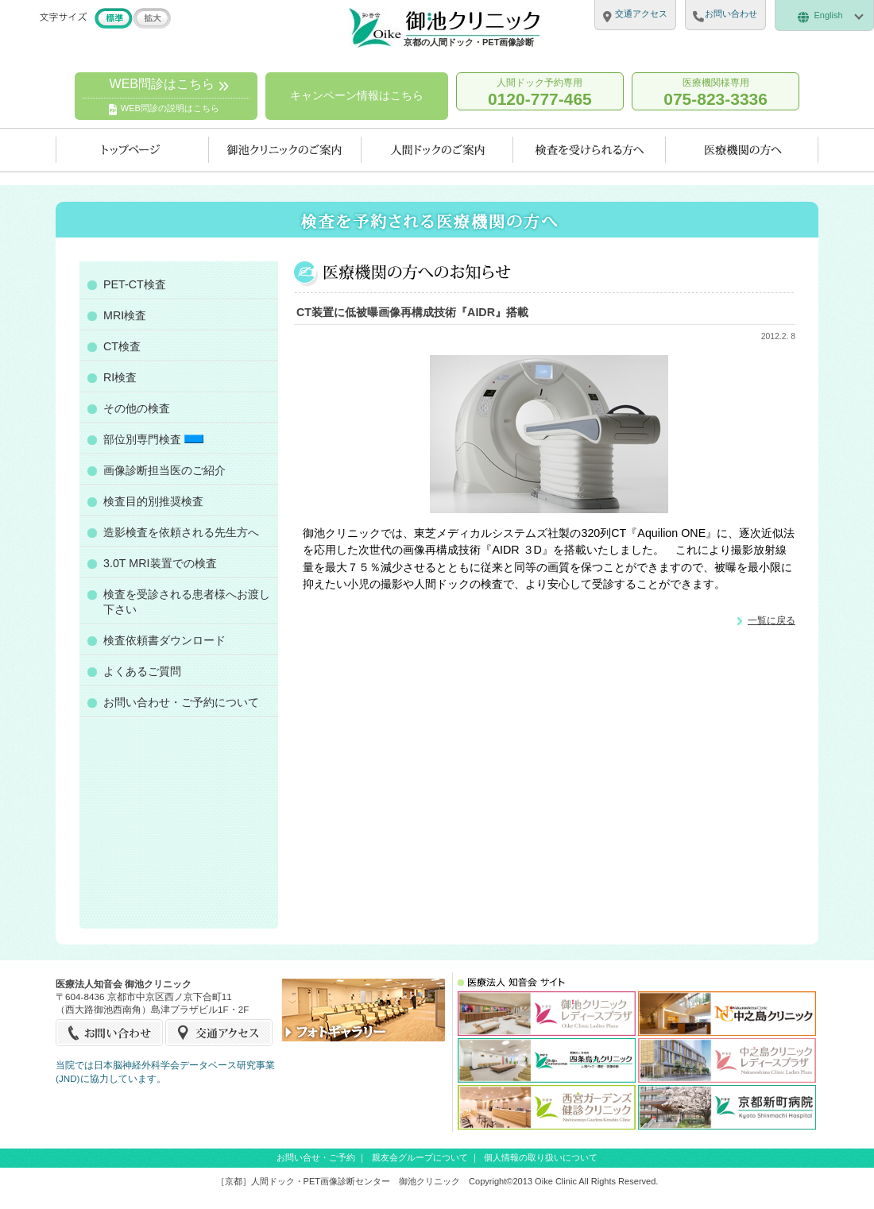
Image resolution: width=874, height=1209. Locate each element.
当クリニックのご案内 (285, 150)
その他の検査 (136, 408)
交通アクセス (218, 1032)
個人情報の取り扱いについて (540, 1157)
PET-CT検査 (134, 284)
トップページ (132, 150)
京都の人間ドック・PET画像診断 (469, 42)
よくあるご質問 (142, 671)
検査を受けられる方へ (589, 150)
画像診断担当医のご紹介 (164, 470)
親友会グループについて (420, 1157)
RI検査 (120, 377)
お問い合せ (110, 1032)
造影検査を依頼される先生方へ (181, 532)
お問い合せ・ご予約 (316, 1157)
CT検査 (122, 346)
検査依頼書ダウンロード (164, 640)
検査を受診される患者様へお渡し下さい (186, 602)
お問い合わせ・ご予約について (181, 702)
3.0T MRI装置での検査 (160, 563)
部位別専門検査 (153, 439)
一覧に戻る (771, 620)
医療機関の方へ (742, 150)
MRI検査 (124, 315)
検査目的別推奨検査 (153, 501)
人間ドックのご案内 (437, 150)
